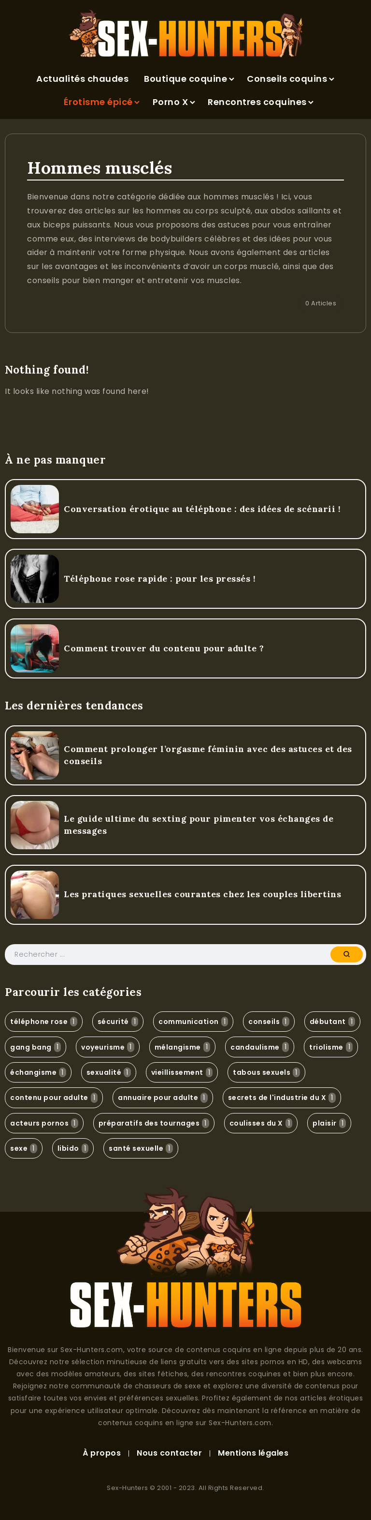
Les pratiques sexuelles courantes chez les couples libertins (202, 894)
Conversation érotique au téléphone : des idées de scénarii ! (202, 508)
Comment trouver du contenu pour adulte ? (164, 648)
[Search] (185, 954)
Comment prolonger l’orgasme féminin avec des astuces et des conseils (208, 755)
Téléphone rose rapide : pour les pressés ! (160, 578)
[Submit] (346, 954)
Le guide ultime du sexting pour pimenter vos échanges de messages (198, 824)
